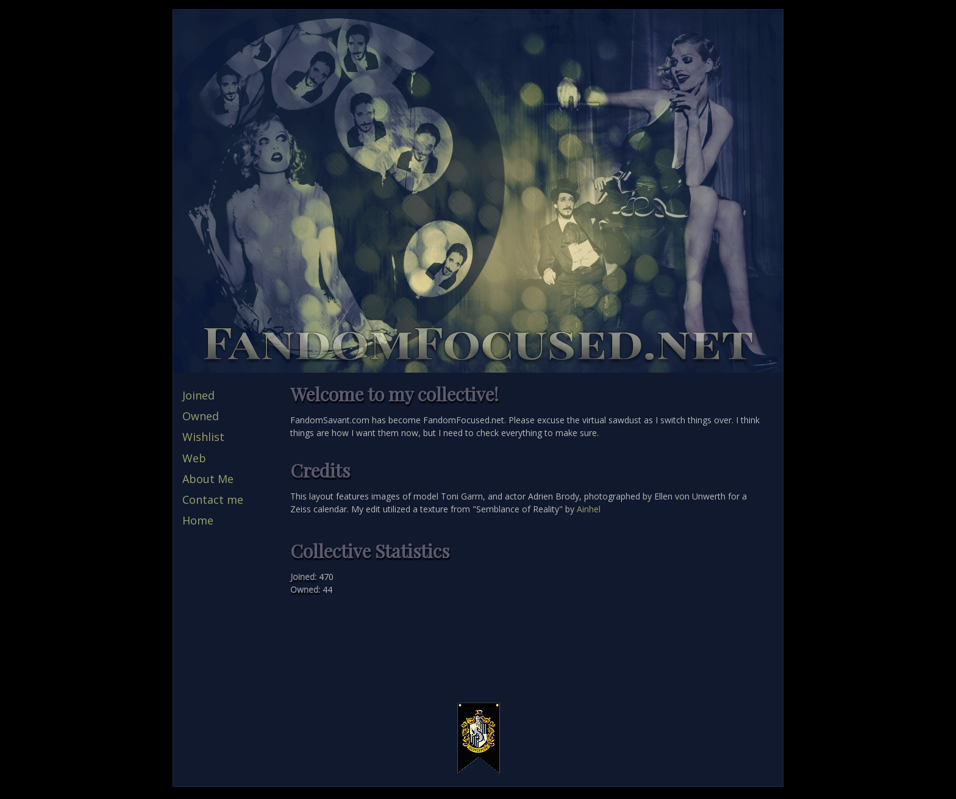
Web (194, 458)
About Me (208, 478)
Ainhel (589, 509)
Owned (200, 416)
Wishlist (203, 436)
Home (197, 520)
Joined (198, 395)
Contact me (212, 499)
